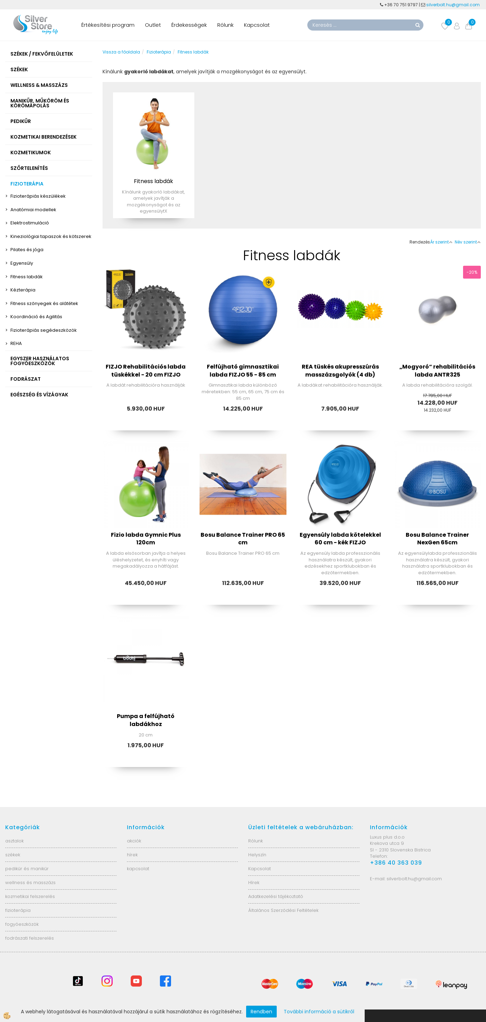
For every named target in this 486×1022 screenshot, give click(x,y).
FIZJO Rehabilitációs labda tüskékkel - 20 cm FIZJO (146, 371)
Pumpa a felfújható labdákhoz (146, 720)
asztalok (14, 841)
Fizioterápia (159, 52)
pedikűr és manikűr (27, 868)
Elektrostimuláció (29, 223)
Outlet (153, 24)
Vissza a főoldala (121, 52)
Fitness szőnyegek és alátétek (44, 303)
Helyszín (257, 854)
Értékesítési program (108, 24)
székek (12, 854)
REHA (16, 343)
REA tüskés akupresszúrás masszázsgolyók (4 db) (340, 371)
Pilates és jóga (26, 249)
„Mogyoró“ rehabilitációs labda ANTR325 (437, 371)
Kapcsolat (257, 24)
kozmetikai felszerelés (30, 896)
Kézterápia (22, 290)
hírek (132, 854)
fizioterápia (18, 910)
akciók (134, 841)
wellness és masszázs (30, 882)
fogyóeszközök (22, 924)
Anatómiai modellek (33, 209)
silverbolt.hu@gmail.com (453, 5)
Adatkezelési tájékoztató (275, 896)
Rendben (261, 1011)
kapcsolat (138, 868)
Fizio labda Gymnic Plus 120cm (146, 539)
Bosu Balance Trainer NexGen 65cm (437, 539)
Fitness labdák (26, 276)
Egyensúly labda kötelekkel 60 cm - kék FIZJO (340, 539)
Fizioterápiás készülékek (38, 196)
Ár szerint (441, 242)
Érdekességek (189, 24)
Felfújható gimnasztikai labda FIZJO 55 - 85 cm (243, 371)
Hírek (253, 882)
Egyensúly (21, 263)
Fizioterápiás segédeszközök (43, 330)
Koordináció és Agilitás (36, 316)
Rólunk (225, 24)
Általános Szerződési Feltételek (283, 910)
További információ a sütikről (319, 1011)
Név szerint (468, 242)
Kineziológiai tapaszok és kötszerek (50, 236)
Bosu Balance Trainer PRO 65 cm (243, 539)
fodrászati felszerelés (29, 938)
